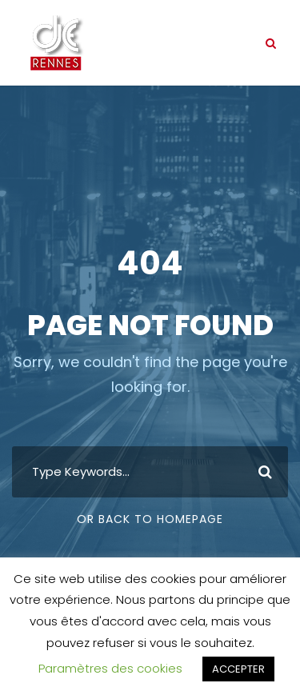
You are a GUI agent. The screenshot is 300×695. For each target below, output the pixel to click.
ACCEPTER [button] (238, 669)
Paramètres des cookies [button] (110, 668)
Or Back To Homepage (150, 519)
